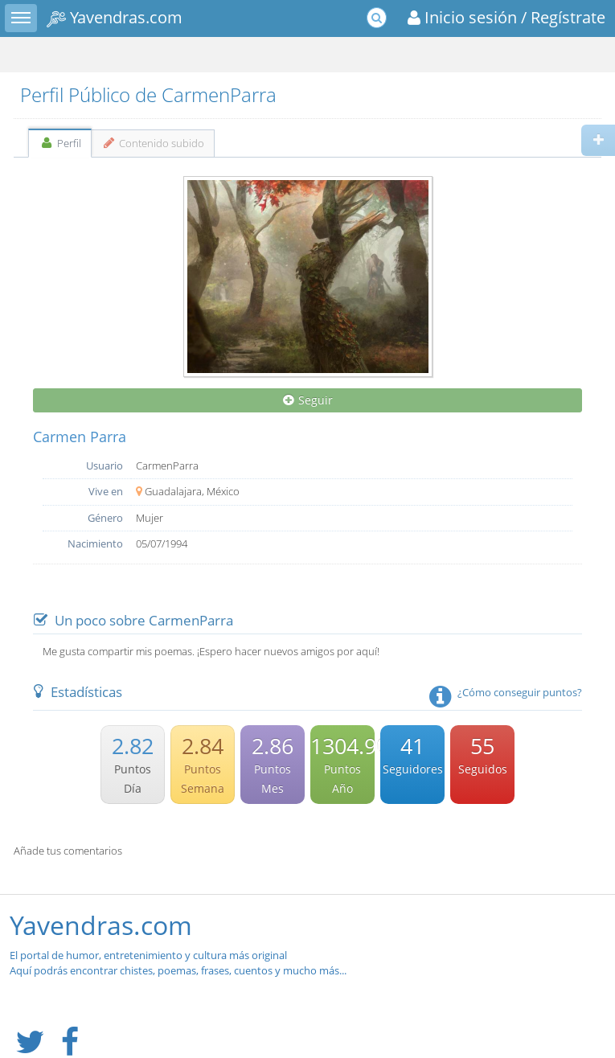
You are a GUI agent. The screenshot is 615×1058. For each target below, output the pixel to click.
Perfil (60, 143)
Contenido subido (153, 143)
